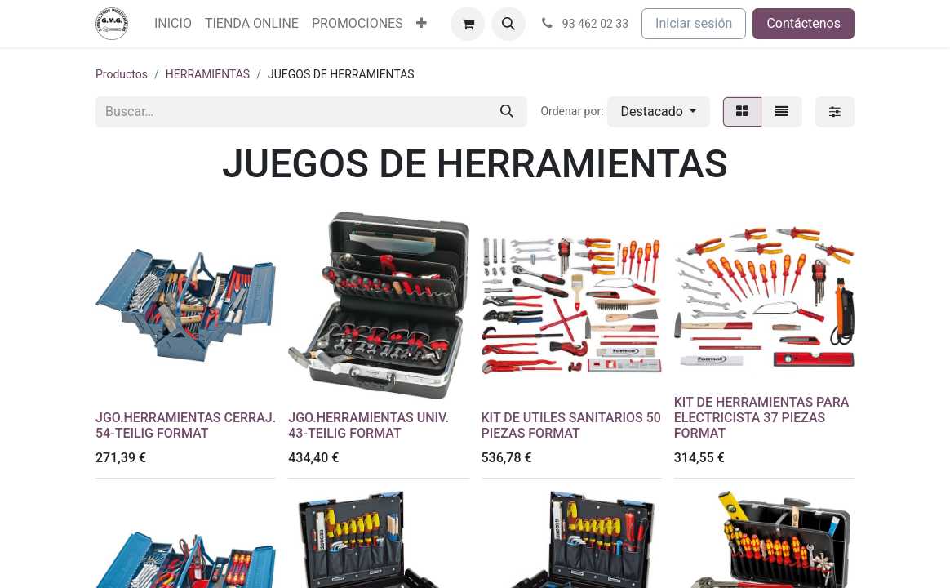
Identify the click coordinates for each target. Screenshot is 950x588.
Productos (121, 74)
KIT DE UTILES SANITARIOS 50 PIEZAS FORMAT (571, 425)
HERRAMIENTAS (208, 74)
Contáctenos (803, 23)
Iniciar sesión (693, 23)
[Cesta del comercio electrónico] (468, 24)
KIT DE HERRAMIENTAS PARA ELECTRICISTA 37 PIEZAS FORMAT (762, 417)
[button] (508, 24)
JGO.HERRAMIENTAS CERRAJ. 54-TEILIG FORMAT (185, 425)
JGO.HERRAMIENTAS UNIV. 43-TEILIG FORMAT (368, 425)
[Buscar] (506, 111)
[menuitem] (173, 23)
